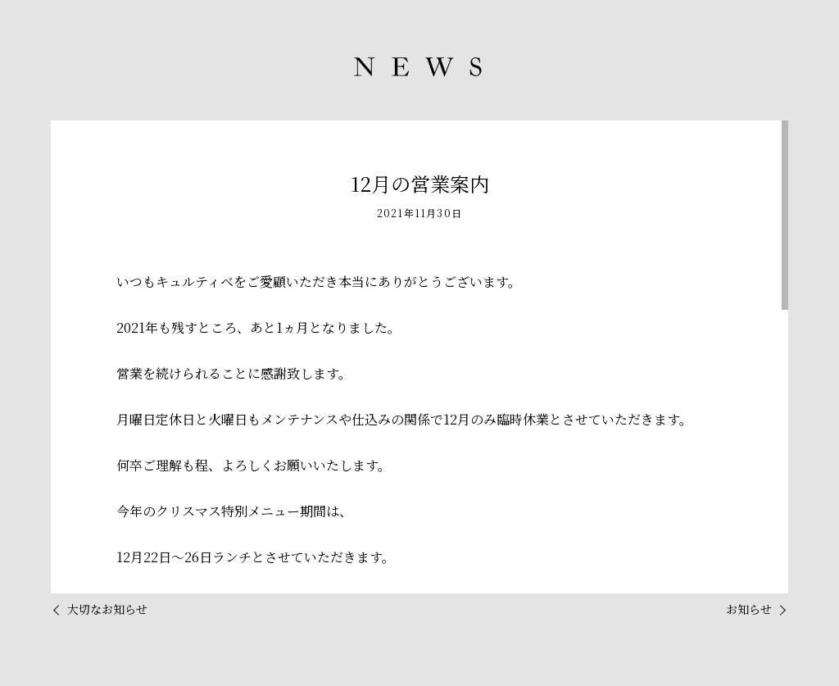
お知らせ (749, 609)
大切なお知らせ (107, 609)
